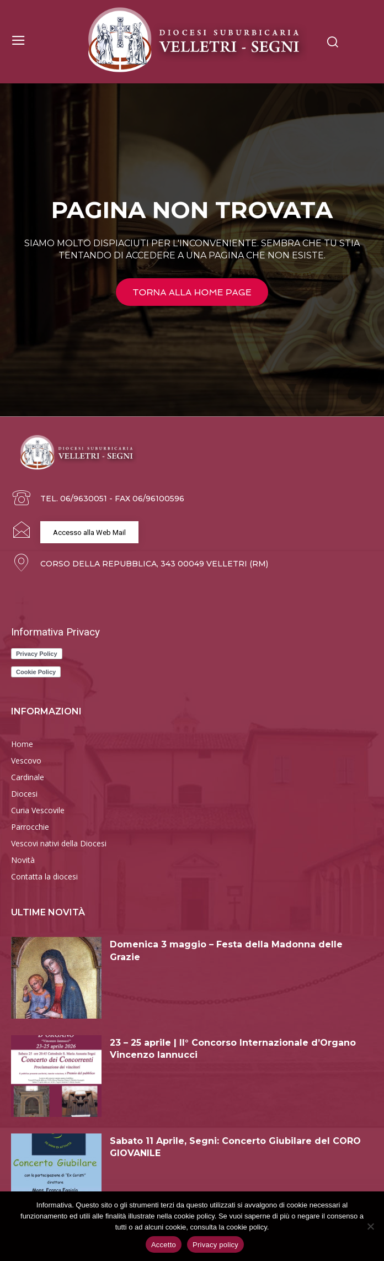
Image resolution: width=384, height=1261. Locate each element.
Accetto (163, 1245)
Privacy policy (215, 1245)
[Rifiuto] (370, 1226)
